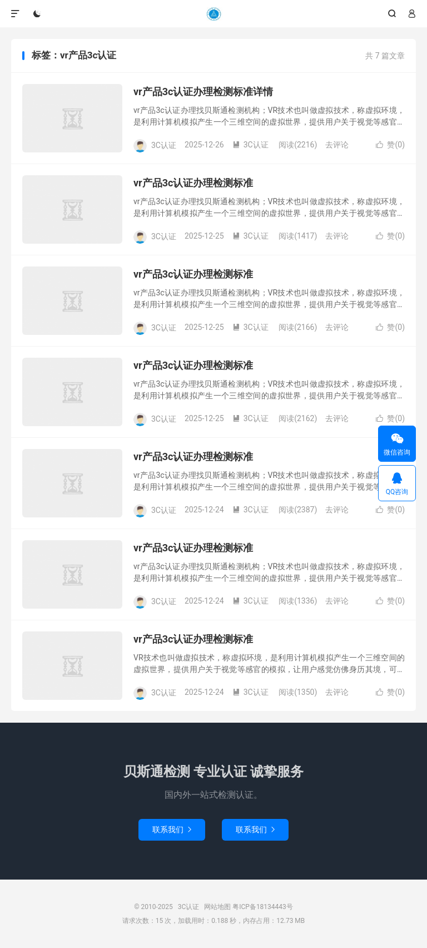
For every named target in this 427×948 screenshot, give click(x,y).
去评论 (337, 144)
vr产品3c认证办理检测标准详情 (203, 91)
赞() (390, 144)
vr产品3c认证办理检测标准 (193, 183)
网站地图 (217, 907)
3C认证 (213, 14)
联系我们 (171, 829)
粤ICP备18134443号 (262, 907)
